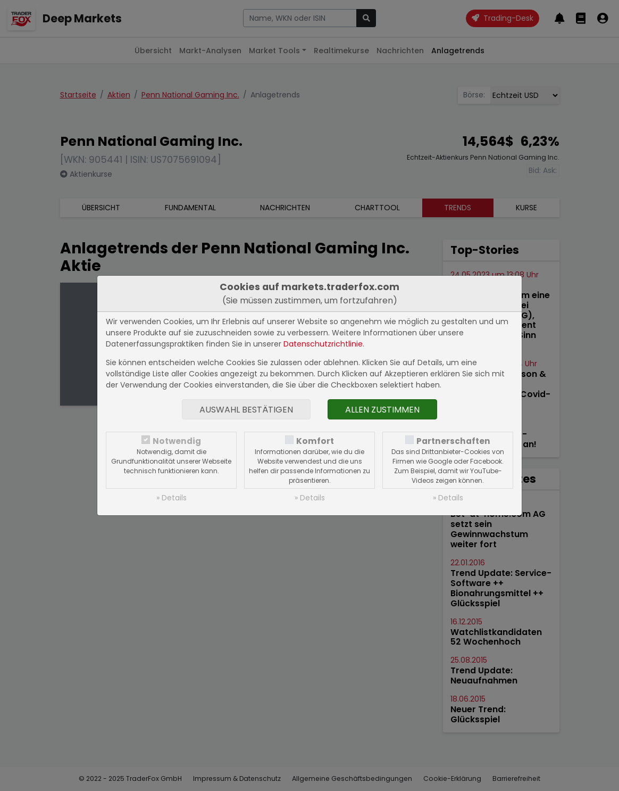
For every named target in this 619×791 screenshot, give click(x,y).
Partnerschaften (453, 441)
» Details (171, 497)
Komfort (315, 441)
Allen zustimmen (382, 409)
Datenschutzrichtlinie (323, 344)
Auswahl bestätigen (246, 409)
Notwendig (177, 441)
